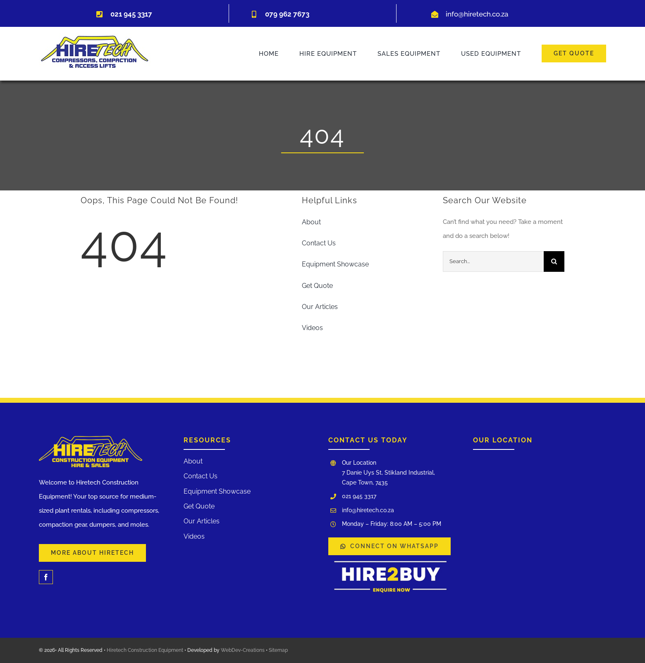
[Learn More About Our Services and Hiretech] (92, 553)
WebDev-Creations (243, 650)
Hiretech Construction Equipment (145, 650)
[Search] (554, 261)
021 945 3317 (359, 496)
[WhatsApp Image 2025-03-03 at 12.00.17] (390, 558)
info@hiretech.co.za (477, 14)
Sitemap (278, 650)
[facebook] (46, 577)
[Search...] (493, 261)
